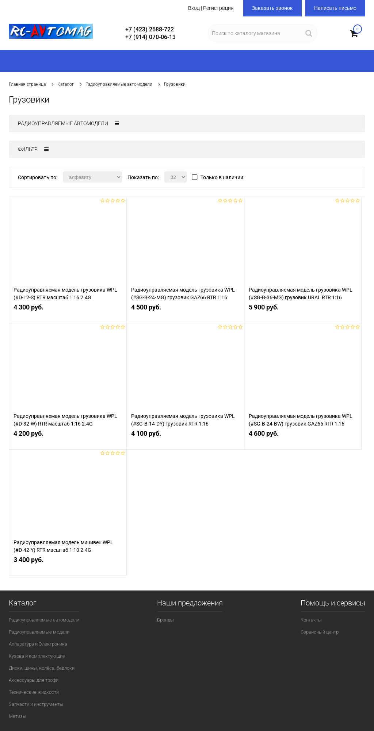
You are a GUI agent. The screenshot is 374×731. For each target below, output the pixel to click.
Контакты (311, 620)
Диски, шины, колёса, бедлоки (42, 668)
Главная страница (27, 84)
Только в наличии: (222, 177)
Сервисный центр (320, 632)
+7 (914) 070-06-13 (150, 37)
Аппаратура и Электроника (38, 644)
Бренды (165, 620)
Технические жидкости (34, 692)
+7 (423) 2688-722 (149, 29)
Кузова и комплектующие (37, 656)
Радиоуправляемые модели (39, 632)
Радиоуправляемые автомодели (118, 84)
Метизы (17, 716)
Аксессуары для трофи (33, 680)
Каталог (65, 84)
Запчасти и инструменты (36, 704)
